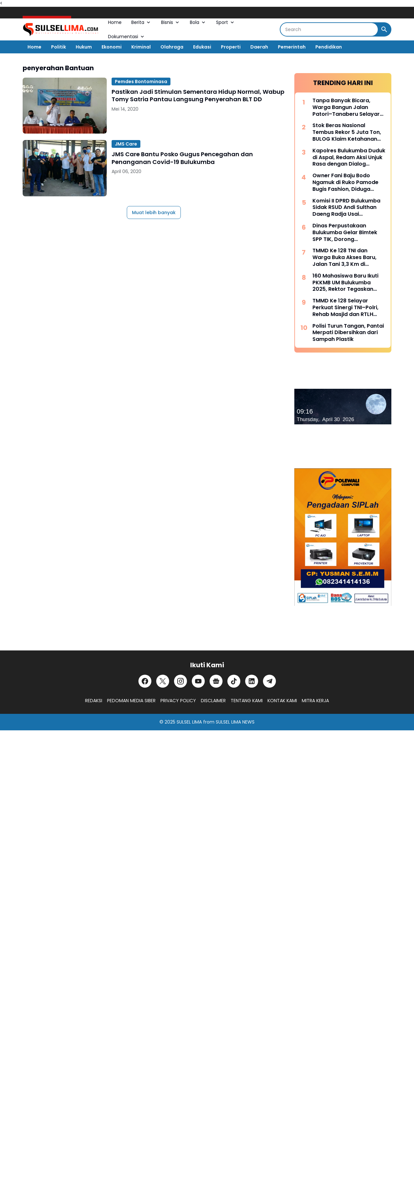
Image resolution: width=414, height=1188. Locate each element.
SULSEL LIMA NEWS (235, 722)
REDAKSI (93, 700)
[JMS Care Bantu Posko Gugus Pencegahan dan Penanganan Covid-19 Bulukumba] (65, 168)
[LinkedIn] (251, 681)
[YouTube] (198, 681)
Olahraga (171, 47)
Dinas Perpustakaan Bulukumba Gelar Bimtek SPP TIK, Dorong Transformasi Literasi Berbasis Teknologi (344, 233)
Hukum (84, 47)
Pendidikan (328, 47)
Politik (58, 47)
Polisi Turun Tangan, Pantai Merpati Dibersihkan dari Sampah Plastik (348, 333)
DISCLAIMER (213, 700)
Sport (225, 22)
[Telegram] (269, 681)
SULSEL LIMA (189, 722)
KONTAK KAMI (282, 700)
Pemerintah (292, 47)
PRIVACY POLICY (178, 700)
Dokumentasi (126, 36)
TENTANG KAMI (247, 700)
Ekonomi (112, 47)
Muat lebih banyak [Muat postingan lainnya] (154, 212)
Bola (198, 22)
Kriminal (141, 47)
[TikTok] (233, 681)
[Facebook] (144, 681)
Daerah (259, 47)
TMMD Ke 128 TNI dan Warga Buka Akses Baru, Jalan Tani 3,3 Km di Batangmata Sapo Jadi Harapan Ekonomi (344, 257)
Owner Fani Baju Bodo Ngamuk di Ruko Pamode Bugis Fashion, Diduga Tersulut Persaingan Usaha (348, 182)
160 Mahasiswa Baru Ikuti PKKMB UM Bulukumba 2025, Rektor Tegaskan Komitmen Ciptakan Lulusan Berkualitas (345, 283)
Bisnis (170, 22)
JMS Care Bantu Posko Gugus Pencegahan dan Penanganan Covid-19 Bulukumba (182, 158)
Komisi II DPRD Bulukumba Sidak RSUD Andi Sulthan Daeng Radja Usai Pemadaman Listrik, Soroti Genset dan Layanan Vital (347, 208)
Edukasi (202, 47)
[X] (162, 681)
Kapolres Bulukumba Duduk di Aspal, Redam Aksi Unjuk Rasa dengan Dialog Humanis (348, 157)
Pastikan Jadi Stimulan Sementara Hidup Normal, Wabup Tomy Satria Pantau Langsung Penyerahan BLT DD (198, 95)
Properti (231, 47)
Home (115, 22)
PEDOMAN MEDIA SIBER (131, 700)
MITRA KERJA (315, 700)
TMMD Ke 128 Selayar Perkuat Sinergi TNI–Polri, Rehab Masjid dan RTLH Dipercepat (345, 308)
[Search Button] (384, 29)
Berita (141, 22)
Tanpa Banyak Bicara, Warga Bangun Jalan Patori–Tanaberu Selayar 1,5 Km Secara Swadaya (346, 107)
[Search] (329, 29)
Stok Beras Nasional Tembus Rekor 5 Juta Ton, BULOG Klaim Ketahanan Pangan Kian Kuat (346, 132)
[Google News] (216, 681)
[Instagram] (180, 681)
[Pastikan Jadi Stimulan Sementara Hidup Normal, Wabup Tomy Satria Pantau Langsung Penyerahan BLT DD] (65, 106)
